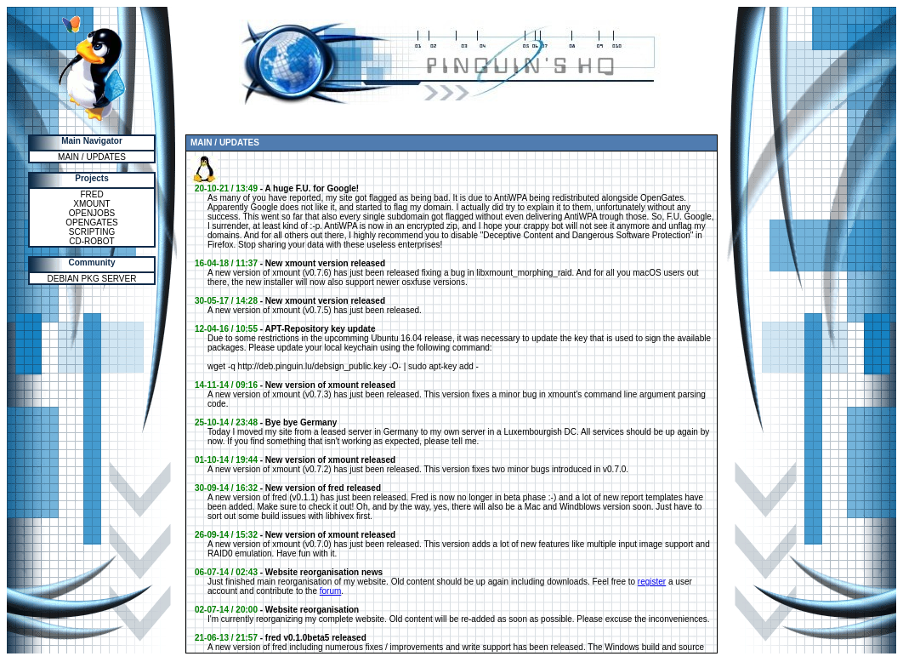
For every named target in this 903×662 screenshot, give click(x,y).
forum (331, 591)
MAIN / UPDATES (92, 157)
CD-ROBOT (91, 241)
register (652, 581)
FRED (91, 194)
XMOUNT (91, 203)
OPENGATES (91, 222)
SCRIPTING (92, 232)
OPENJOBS (92, 213)
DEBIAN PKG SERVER (92, 278)
